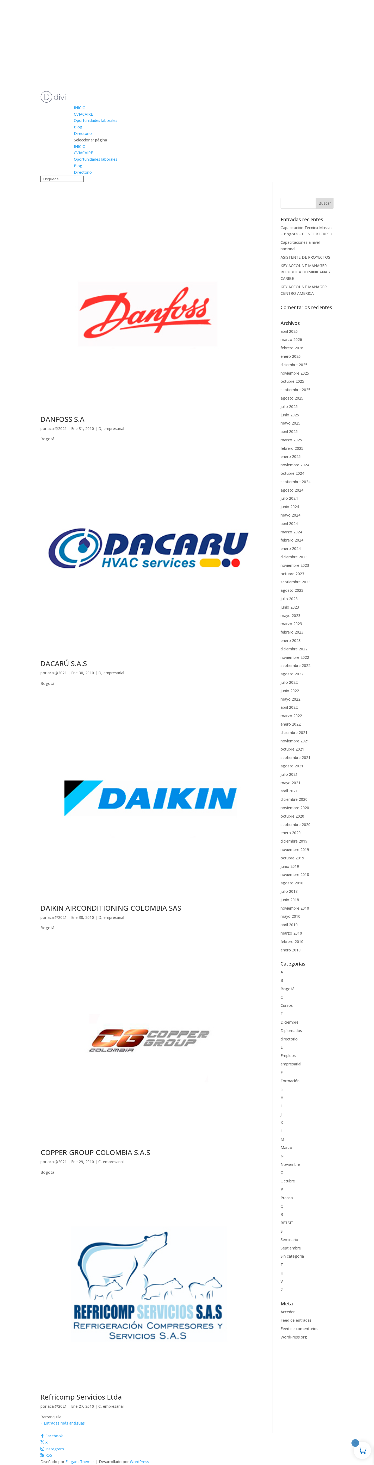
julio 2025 (289, 406)
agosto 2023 (292, 590)
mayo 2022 (290, 699)
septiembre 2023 (295, 581)
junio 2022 (290, 690)
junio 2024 (290, 506)
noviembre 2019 (295, 849)
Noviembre (290, 1164)
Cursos (287, 1005)
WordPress (139, 1461)
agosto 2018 (292, 882)
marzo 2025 (291, 439)
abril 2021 (289, 790)
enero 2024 (291, 548)
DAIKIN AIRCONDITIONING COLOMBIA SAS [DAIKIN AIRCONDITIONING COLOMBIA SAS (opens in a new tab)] (110, 908)
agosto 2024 (292, 490)
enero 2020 (291, 832)
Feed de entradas (296, 1320)
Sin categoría (292, 1256)
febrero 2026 (292, 347)
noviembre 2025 (295, 373)
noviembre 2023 (295, 565)
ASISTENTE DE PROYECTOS (305, 257)
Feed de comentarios (299, 1328)
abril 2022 (289, 707)
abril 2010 (289, 924)
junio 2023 (290, 607)
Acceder (288, 1311)
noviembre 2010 (295, 908)
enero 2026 (291, 356)
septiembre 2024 (295, 481)
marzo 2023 (291, 623)
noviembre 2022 (295, 657)
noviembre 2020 (295, 807)
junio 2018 (290, 899)
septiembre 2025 (295, 389)
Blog (78, 126)
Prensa (287, 1197)
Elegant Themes (80, 1461)
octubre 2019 (292, 857)
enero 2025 (291, 456)
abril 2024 (289, 523)
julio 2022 (289, 682)
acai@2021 (57, 428)
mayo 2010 (290, 916)
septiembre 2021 (295, 757)
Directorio (83, 133)
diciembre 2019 (294, 841)
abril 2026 (289, 331)
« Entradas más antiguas (62, 1423)
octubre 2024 (292, 473)
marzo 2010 (291, 933)
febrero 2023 (292, 632)
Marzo (286, 1147)
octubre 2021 (292, 749)
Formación (290, 1080)
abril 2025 (289, 431)
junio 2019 (290, 866)
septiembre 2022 (295, 665)
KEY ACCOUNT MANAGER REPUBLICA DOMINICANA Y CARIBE (306, 272)
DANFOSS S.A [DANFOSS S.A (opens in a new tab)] (62, 419)
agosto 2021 (292, 765)
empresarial (113, 428)
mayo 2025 (290, 423)
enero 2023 (291, 640)
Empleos (288, 1055)
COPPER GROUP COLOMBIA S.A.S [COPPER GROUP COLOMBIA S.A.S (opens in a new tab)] (95, 1152)
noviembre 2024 (295, 464)
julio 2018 (289, 891)
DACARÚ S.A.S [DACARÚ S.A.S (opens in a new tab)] (63, 663)
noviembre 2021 (295, 740)
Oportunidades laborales (95, 120)
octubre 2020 (292, 816)
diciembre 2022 (294, 648)
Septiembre (291, 1248)
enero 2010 (291, 950)
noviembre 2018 (295, 874)
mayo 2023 (290, 615)
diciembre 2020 (294, 799)
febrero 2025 (292, 448)
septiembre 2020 (295, 824)
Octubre (288, 1181)
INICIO (80, 107)
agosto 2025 (292, 398)
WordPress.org (294, 1337)
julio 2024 (289, 498)
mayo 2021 (290, 782)
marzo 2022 (291, 715)
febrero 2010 (292, 941)
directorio (289, 1039)
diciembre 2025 (294, 364)
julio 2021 (289, 774)
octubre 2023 (292, 573)
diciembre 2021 (294, 732)
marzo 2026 (291, 339)
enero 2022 (291, 724)
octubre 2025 (292, 381)
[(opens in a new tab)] (148, 412)
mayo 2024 (290, 515)
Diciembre (289, 1022)
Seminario (289, 1239)
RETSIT (287, 1222)
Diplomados (291, 1030)
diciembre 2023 (294, 556)
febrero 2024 (292, 540)
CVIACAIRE (83, 114)
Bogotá (287, 988)
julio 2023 (289, 598)
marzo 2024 (291, 531)
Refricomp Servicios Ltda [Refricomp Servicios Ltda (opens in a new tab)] (81, 1397)
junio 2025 (290, 414)
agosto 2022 (292, 673)
